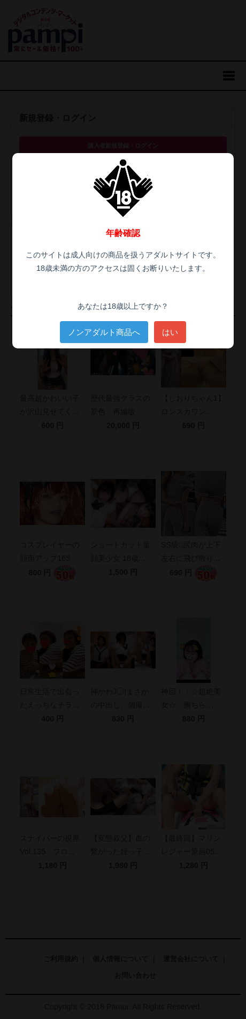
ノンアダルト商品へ (104, 332)
